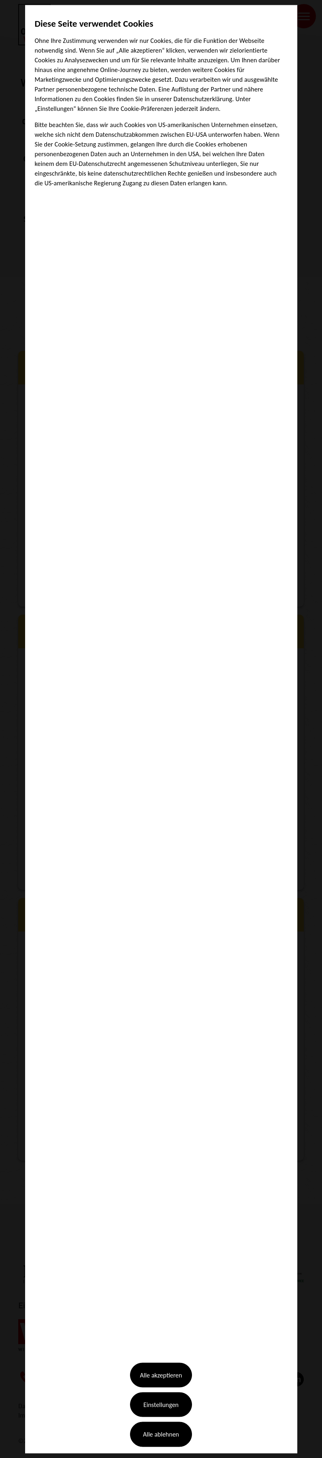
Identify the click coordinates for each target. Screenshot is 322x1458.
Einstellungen (161, 1391)
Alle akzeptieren (161, 1363)
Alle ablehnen (161, 1420)
